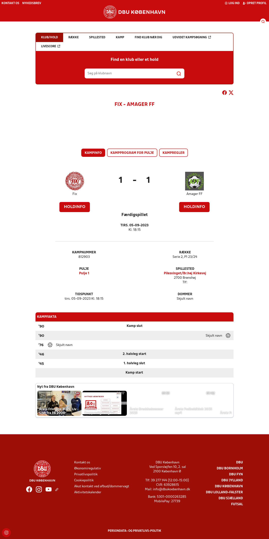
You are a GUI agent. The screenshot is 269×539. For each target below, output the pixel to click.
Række (185, 252)
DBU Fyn (236, 474)
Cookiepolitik (84, 480)
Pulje (84, 269)
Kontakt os (10, 3)
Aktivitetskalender (87, 492)
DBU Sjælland (231, 498)
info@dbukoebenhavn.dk (171, 489)
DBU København (229, 486)
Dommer (185, 294)
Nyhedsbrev (31, 3)
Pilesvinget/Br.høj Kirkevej (185, 273)
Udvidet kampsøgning (192, 37)
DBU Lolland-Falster (224, 492)
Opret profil (254, 3)
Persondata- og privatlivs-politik (134, 531)
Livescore (50, 46)
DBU (239, 462)
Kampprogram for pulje (132, 153)
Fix (74, 194)
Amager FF (194, 194)
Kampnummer (84, 252)
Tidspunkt (84, 294)
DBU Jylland (232, 480)
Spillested (185, 269)
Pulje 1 (84, 273)
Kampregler (174, 153)
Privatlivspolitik (86, 474)
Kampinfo (93, 153)
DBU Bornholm (230, 468)
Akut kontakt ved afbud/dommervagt (101, 486)
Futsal (237, 504)
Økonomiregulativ (87, 468)
